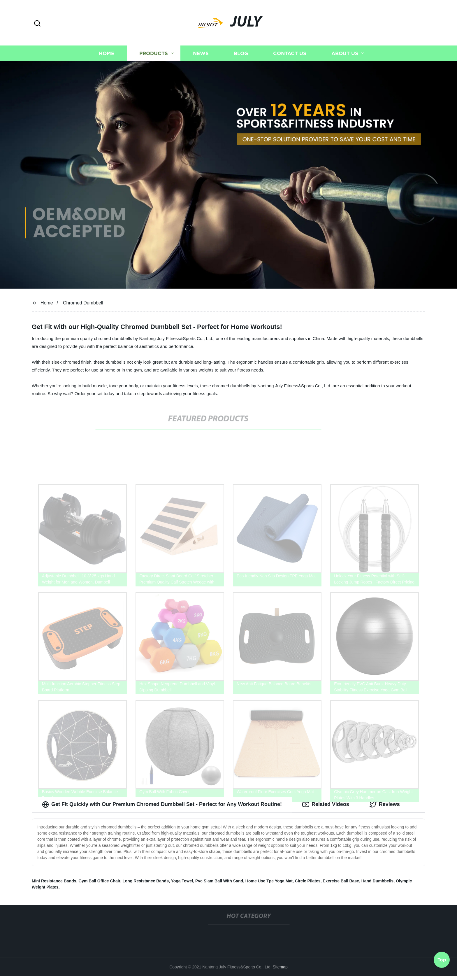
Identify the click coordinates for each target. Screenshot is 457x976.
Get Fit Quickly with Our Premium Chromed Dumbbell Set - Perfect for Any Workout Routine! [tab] (162, 804)
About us (344, 53)
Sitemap (280, 967)
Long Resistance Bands (145, 881)
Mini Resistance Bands (54, 881)
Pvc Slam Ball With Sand (219, 881)
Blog (241, 53)
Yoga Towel (182, 881)
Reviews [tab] (385, 804)
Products (153, 53)
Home (106, 53)
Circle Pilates (308, 881)
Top (441, 960)
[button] (37, 23)
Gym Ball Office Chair (99, 881)
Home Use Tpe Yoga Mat (269, 881)
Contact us (289, 53)
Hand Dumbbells (377, 881)
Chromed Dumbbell (83, 302)
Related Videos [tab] (325, 804)
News (201, 53)
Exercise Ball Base (341, 881)
